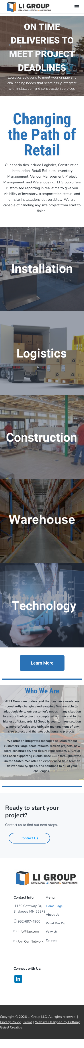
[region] (42, 56)
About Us (52, 915)
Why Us (51, 932)
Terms (27, 1022)
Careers (51, 940)
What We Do (55, 923)
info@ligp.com (28, 931)
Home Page (54, 906)
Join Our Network (30, 941)
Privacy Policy (10, 1022)
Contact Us (29, 838)
